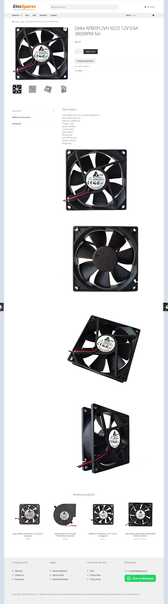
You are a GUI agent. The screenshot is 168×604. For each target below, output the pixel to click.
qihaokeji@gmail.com (138, 571)
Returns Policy (58, 575)
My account (150, 7)
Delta (80, 70)
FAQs (92, 571)
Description (16, 111)
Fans (27, 15)
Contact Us (19, 575)
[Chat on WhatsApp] (140, 578)
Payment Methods (59, 571)
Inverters (43, 15)
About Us (18, 571)
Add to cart (90, 51)
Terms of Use (95, 579)
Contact (54, 15)
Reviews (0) (16, 123)
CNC (34, 15)
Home (17, 22)
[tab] (34, 111)
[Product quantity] (78, 51)
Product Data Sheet (85, 61)
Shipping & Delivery (60, 579)
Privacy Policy (95, 575)
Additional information (21, 117)
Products (15, 15)
